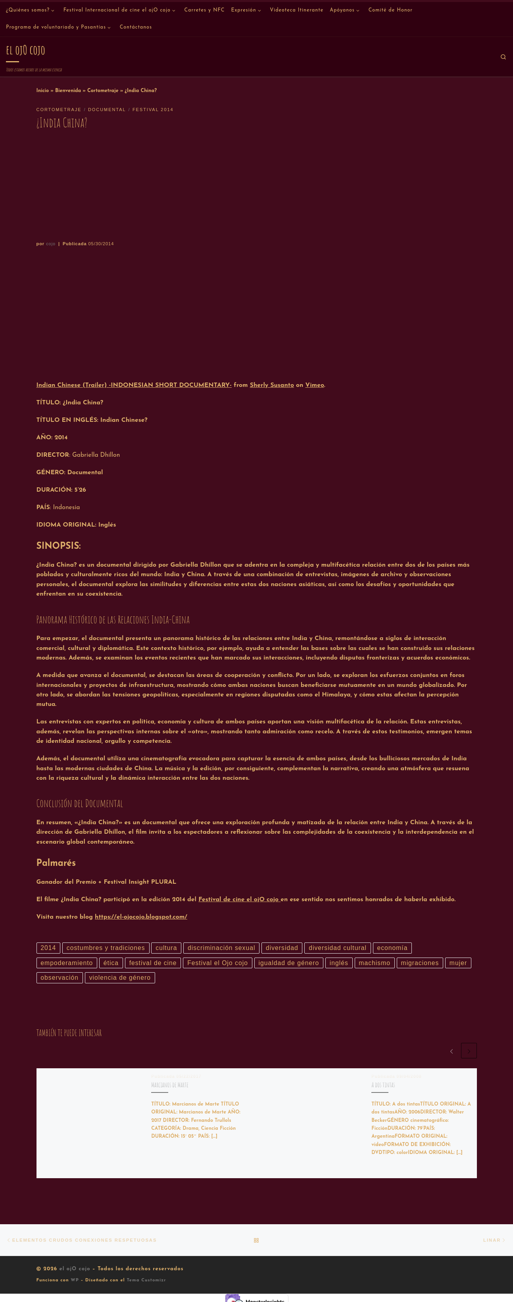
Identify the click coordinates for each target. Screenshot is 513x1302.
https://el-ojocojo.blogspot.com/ (141, 917)
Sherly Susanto (272, 385)
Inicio (43, 90)
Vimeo (314, 385)
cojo (51, 243)
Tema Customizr (146, 1280)
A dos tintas (383, 1085)
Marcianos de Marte (169, 1085)
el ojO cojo (74, 1268)
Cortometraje (103, 90)
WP (75, 1280)
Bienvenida (68, 90)
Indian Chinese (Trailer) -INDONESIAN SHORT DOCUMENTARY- (134, 385)
